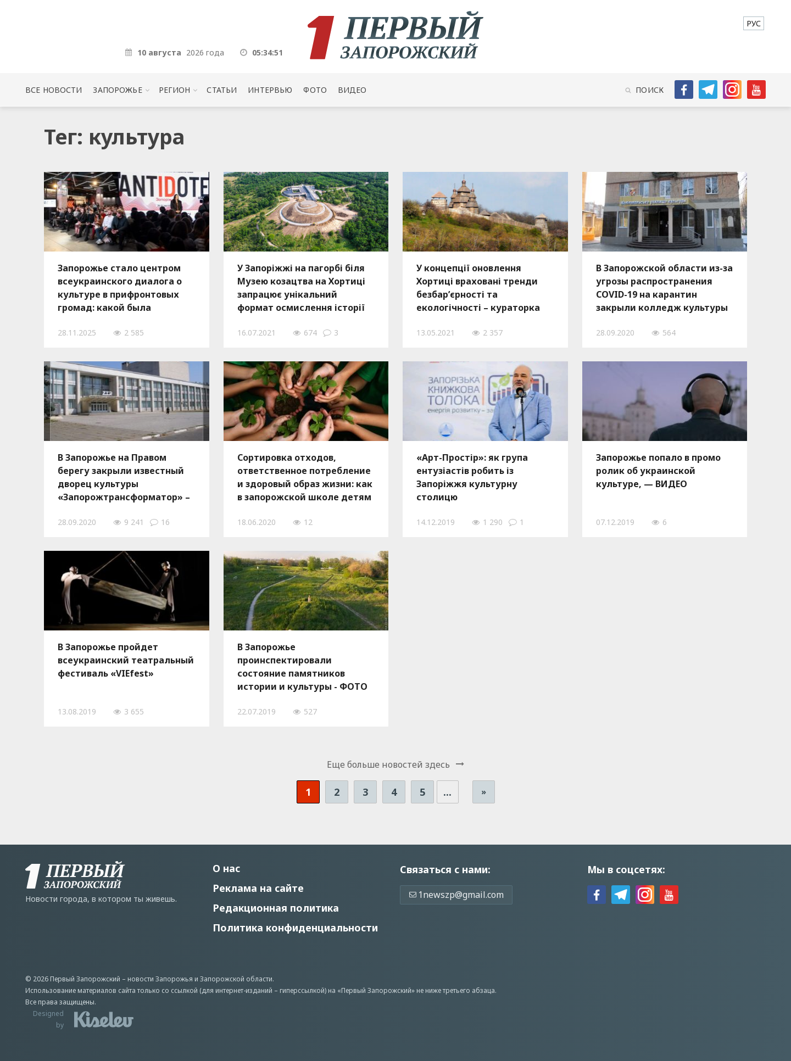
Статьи (222, 90)
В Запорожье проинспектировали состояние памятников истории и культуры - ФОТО (302, 667)
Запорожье (117, 90)
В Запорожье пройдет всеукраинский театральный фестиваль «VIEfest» (126, 660)
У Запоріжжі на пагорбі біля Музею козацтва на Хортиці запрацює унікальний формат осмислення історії (301, 288)
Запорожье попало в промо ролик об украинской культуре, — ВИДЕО (658, 470)
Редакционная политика (276, 907)
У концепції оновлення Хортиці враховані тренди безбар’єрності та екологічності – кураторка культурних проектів (478, 288)
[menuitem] (754, 23)
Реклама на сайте (258, 888)
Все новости (53, 90)
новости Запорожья (160, 979)
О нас (226, 868)
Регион (175, 90)
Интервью (270, 90)
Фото (315, 90)
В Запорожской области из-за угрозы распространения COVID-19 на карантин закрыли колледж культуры (664, 288)
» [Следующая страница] (483, 791)
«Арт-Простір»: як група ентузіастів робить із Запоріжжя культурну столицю (472, 477)
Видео (352, 90)
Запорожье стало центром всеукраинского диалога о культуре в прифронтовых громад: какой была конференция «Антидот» (120, 288)
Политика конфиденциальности (295, 927)
